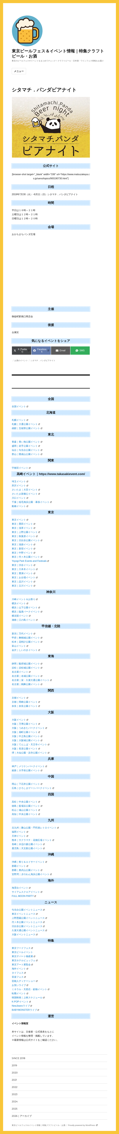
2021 (14, 1079)
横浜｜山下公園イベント (26, 607)
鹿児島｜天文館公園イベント (28, 848)
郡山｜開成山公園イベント (27, 454)
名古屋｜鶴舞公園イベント (27, 684)
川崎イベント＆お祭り (25, 599)
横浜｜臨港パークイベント (27, 611)
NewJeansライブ (22, 1006)
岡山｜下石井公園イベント (27, 784)
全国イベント (20, 406)
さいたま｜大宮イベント (26, 489)
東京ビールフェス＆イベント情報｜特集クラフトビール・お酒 (38, 1125)
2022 (14, 1087)
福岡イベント (20, 832)
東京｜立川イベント (23, 585)
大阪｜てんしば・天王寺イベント (30, 744)
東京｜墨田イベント (23, 524)
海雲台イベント (21, 888)
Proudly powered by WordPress (83, 1125)
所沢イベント (20, 485)
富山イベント (20, 646)
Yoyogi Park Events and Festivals (30, 561)
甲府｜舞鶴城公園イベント (27, 637)
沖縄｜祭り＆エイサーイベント (29, 862)
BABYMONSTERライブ (25, 1010)
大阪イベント (20, 719)
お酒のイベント (21, 360)
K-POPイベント (21, 1001)
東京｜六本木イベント (25, 569)
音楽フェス (19, 977)
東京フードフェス (22, 948)
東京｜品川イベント (23, 581)
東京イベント (20, 519)
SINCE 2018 (18, 1058)
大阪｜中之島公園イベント (27, 736)
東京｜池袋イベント (23, 544)
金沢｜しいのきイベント (26, 650)
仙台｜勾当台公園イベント (27, 450)
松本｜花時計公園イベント (27, 642)
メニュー (19, 71)
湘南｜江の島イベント (25, 620)
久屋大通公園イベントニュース (29, 930)
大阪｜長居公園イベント (26, 748)
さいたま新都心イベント (26, 494)
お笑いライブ (20, 985)
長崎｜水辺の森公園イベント (28, 844)
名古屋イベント (21, 672)
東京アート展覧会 (22, 964)
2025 (14, 1108)
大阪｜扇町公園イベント (26, 732)
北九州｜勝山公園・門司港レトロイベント (35, 827)
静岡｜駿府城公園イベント (27, 663)
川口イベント (20, 498)
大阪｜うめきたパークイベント (29, 728)
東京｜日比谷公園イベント (27, 540)
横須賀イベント (21, 616)
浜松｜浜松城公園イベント (27, 667)
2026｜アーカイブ (22, 1116)
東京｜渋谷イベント (23, 565)
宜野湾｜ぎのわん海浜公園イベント (32, 874)
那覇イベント (20, 866)
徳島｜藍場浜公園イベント (27, 806)
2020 (15, 1072)
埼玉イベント (20, 481)
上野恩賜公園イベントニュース (29, 918)
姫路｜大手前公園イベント (27, 770)
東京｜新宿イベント (23, 548)
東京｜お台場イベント (25, 577)
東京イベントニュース (25, 914)
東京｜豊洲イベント (23, 573)
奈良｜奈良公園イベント (26, 706)
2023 (14, 1094)
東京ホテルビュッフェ (25, 960)
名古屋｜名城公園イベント (27, 676)
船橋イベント (20, 506)
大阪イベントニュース (25, 934)
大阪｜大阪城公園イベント (27, 740)
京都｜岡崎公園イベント (26, 702)
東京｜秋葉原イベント (25, 536)
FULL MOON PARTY (24, 896)
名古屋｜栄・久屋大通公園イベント (32, 680)
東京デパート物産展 (23, 956)
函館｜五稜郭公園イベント (27, 428)
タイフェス (19, 973)
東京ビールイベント (22, 952)
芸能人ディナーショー (25, 981)
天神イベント (20, 836)
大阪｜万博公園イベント (26, 724)
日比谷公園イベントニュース (28, 926)
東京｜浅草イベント (23, 528)
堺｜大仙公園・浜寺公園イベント (30, 752)
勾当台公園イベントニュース (28, 909)
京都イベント (20, 698)
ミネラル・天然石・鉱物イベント (30, 989)
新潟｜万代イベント (23, 633)
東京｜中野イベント (23, 552)
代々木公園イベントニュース (28, 922)
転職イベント (20, 993)
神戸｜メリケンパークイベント (29, 766)
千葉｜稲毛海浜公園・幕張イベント (32, 502)
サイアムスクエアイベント (27, 892)
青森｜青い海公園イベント (27, 442)
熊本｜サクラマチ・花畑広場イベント (33, 840)
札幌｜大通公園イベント (26, 424)
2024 (15, 1101)
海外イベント (20, 968)
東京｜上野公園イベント (26, 532)
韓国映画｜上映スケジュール (28, 997)
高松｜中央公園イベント (26, 802)
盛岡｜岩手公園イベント (26, 446)
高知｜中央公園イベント (26, 814)
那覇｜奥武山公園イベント (27, 870)
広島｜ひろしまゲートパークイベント (33, 788)
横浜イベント (20, 603)
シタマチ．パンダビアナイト (42, 360)
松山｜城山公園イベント (26, 810)
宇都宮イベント (21, 468)
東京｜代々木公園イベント (27, 557)
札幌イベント (20, 420)
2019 (14, 1065)
